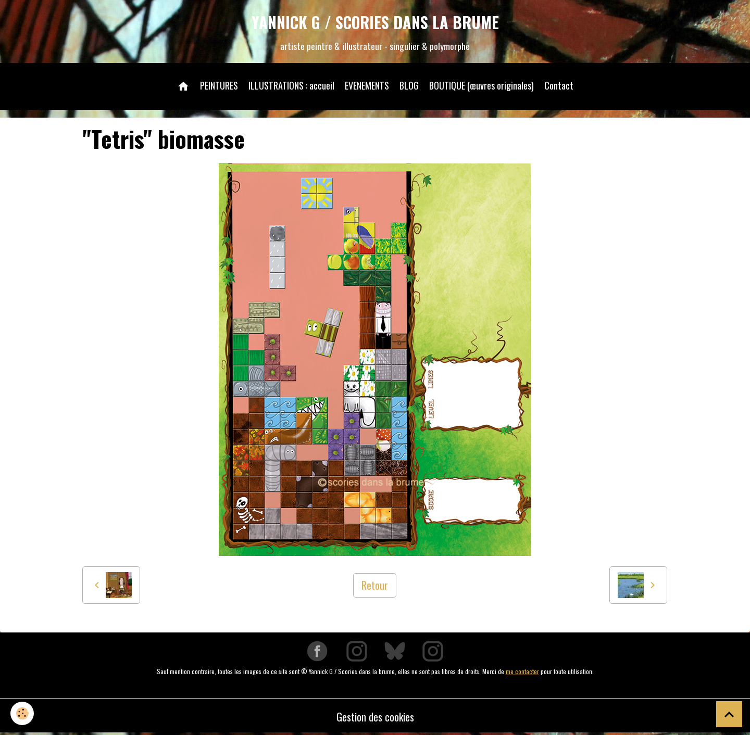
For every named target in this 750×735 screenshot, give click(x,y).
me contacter (522, 671)
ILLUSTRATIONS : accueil (291, 85)
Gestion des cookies (375, 717)
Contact (558, 85)
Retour (374, 585)
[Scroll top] (729, 714)
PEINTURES (219, 85)
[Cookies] (22, 713)
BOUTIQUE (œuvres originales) (481, 85)
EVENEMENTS (367, 85)
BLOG (409, 85)
